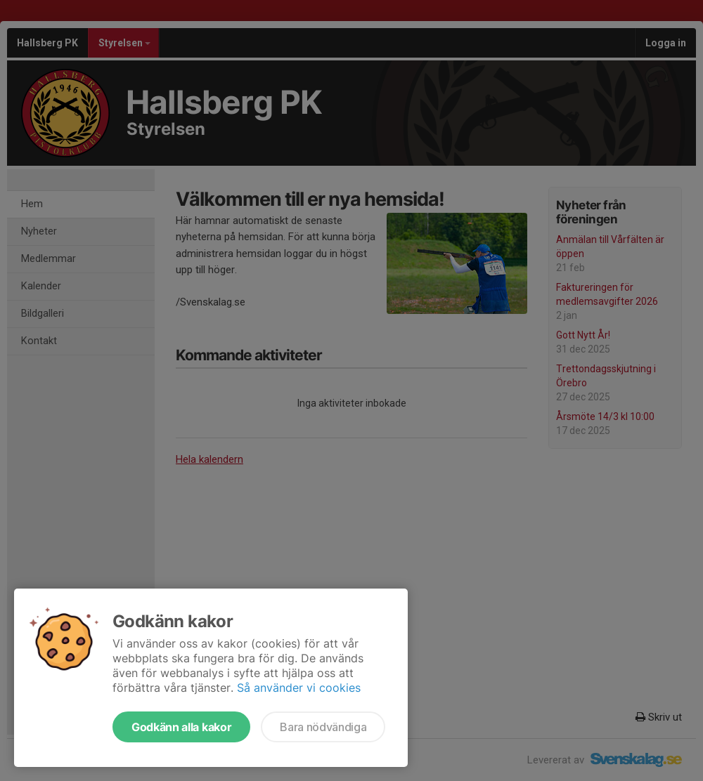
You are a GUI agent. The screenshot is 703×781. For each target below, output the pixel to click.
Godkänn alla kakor (181, 727)
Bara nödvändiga (323, 727)
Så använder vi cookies (299, 688)
